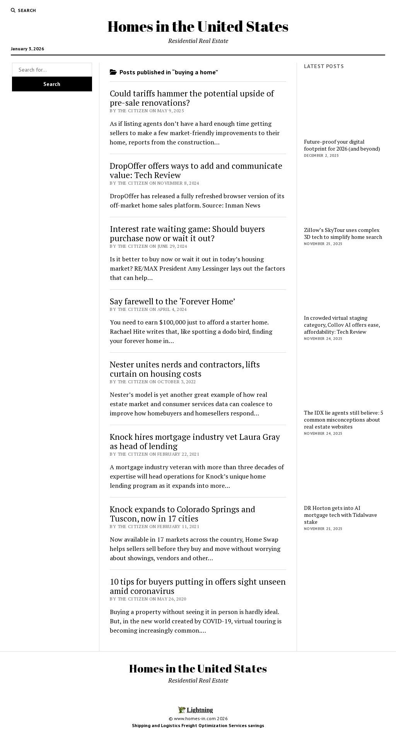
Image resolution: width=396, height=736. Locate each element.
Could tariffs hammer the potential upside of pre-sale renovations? (192, 98)
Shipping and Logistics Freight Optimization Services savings (198, 725)
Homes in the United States (198, 26)
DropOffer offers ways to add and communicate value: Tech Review (196, 170)
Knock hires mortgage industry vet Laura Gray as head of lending (195, 441)
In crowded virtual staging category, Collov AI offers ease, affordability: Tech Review (342, 324)
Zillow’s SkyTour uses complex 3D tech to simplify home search (343, 233)
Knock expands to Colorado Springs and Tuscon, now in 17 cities (182, 514)
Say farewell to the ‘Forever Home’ (172, 301)
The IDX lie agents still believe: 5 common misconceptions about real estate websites (343, 419)
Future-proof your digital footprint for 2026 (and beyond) (342, 145)
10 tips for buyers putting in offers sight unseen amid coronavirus (198, 586)
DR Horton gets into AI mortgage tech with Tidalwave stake (340, 514)
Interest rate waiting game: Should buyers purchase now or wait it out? (187, 233)
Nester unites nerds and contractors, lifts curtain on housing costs (185, 369)
